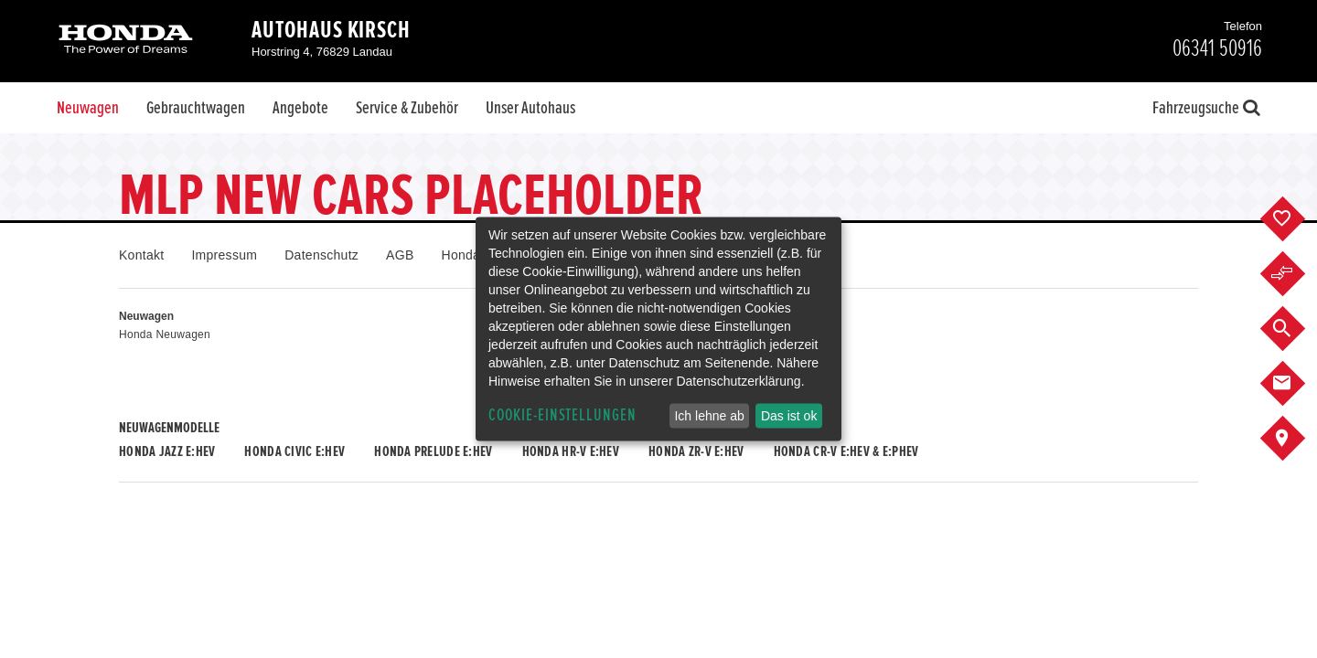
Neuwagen (88, 108)
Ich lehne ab (709, 416)
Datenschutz (321, 255)
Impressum (224, 255)
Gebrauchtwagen (195, 108)
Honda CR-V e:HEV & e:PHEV (846, 451)
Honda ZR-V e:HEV (696, 451)
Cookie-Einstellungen (562, 415)
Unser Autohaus (530, 108)
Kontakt (141, 255)
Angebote (300, 108)
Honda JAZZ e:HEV (167, 451)
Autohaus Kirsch (331, 30)
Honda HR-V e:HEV (570, 451)
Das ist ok (789, 416)
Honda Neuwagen (164, 334)
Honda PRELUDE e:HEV (433, 451)
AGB (399, 255)
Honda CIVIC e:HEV (294, 451)
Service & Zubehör (407, 108)
